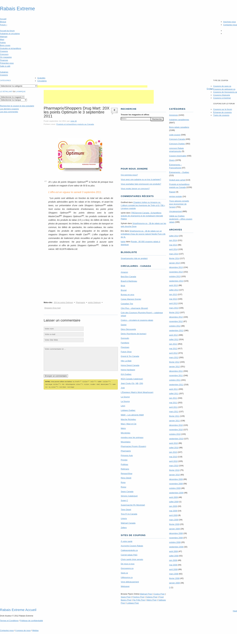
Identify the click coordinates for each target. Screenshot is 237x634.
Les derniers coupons (9, 109)
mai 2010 (173, 457)
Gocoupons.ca (127, 568)
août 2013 (173, 285)
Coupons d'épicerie (221, 95)
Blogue (3, 22)
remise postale (175, 196)
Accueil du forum (7, 31)
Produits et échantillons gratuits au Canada (75, 124)
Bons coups (5, 45)
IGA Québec (126, 374)
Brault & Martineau (129, 281)
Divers (172, 160)
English (210, 89)
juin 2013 (173, 294)
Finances (4, 60)
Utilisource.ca (127, 577)
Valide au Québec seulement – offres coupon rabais (180, 219)
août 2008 (173, 551)
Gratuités (41, 78)
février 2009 (174, 524)
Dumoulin (125, 338)
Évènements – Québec (179, 172)
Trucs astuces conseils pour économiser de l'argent (179, 204)
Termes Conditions (9, 620)
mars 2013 (173, 308)
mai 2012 (173, 348)
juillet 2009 (174, 502)
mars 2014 (173, 254)
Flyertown (125, 347)
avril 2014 (173, 249)
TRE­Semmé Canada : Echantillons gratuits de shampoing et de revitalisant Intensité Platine (142, 216)
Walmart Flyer (146, 594)
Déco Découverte (128, 329)
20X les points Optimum (63, 302)
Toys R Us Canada (129, 514)
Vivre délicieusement (130, 582)
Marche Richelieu (128, 419)
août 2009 (173, 497)
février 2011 (174, 416)
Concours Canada (177, 139)
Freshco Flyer (138, 597)
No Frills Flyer (139, 600)
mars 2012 (173, 357)
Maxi (2, 39)
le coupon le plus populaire (17, 106)
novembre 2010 (176, 429)
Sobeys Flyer (151, 597)
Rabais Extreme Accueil (18, 610)
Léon (123, 406)
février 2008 (174, 578)
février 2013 (174, 312)
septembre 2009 (176, 493)
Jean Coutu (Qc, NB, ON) (132, 383)
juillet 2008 (174, 556)
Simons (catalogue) (129, 496)
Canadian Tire (127, 304)
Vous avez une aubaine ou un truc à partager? (141, 179)
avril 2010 (173, 461)
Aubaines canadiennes (179, 119)
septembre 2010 (176, 439)
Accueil (3, 19)
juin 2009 (173, 506)
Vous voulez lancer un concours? (135, 188)
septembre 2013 (176, 281)
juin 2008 (173, 560)
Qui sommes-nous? (129, 175)
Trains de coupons (221, 115)
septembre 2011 (176, 384)
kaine (123, 241)
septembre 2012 (176, 330)
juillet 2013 (174, 290)
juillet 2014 (174, 236)
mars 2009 (173, 520)
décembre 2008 (176, 533)
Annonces (173, 115)
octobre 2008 (175, 542)
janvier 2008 (174, 583)
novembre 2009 (176, 484)
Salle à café (5, 66)
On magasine (6, 57)
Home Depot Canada (130, 365)
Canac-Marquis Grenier (131, 299)
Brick (123, 286)
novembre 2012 (176, 321)
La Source (125, 397)
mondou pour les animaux (132, 437)
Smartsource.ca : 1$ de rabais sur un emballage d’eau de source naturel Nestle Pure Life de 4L (143, 234)
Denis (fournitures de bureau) (133, 334)
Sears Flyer (126, 597)
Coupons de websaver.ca (224, 89)
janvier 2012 (174, 366)
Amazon (124, 272)
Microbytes (125, 433)
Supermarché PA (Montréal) (133, 505)
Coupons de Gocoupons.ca (225, 92)
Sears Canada (127, 491)
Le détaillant (6, 91)
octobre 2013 (175, 276)
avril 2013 (173, 303)
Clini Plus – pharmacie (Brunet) (134, 308)
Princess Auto (127, 455)
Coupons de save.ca (222, 86)
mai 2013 (173, 299)
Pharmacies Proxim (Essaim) (133, 446)
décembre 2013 (176, 267)
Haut (235, 611)
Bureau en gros (127, 294)
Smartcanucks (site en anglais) (134, 258)
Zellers (124, 527)
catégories (5, 80)
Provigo (124, 460)
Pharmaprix (80, 302)
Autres (3, 42)
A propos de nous (23, 630)
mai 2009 (173, 511)
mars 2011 (173, 411)
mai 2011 (173, 402)
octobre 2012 (175, 326)
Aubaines (4, 72)
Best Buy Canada (128, 276)
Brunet (124, 290)
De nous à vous (127, 564)
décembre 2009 (176, 479)
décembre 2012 (176, 317)
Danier (124, 325)
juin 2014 (173, 240)
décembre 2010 (176, 425)
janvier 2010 (174, 475)
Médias (35, 630)
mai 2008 (173, 565)
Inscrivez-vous (229, 22)
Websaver (125, 586)
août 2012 (173, 335)
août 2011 (173, 389)
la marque (21, 91)
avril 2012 (173, 353)
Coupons (4, 51)
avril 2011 (173, 407)
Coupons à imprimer (222, 98)
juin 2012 (173, 344)
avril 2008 (173, 569)
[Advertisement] (92, 86)
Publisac (124, 464)
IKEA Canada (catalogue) (132, 379)
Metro (123, 428)
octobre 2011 (175, 380)
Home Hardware (128, 370)
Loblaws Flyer (133, 603)
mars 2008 (173, 574)
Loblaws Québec (128, 410)
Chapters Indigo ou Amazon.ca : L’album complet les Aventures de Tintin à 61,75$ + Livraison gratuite (143, 205)
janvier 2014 (174, 263)
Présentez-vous (7, 63)
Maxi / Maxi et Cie (128, 424)
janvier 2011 (174, 420)
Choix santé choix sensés (132, 559)
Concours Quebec (177, 144)
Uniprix (124, 518)
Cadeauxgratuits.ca (129, 550)
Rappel (172, 192)
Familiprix (125, 343)
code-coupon (174, 135)
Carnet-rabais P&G (129, 555)
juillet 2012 (174, 339)
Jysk (123, 388)
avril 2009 (173, 515)
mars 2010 (173, 465)
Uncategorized (175, 211)
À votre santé (126, 541)
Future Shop (126, 352)
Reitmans (125, 469)
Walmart (3, 36)
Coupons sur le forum (222, 109)
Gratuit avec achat (177, 180)
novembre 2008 (176, 538)
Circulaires (42, 81)
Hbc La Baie (126, 361)
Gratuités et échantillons (10, 48)
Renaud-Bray (126, 473)
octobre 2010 (175, 434)
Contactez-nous (230, 25)
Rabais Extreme (17, 8)
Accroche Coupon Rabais (132, 546)
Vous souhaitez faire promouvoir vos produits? (141, 184)
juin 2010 (173, 452)
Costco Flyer (159, 594)
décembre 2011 (176, 371)
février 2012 (174, 362)
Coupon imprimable (177, 156)
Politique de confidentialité (31, 620)
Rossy (123, 487)
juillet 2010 (174, 447)
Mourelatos (125, 442)
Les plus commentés (9, 112)
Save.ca (124, 573)
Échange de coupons (222, 112)
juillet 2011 (174, 393)
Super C (124, 500)
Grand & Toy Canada (130, 356)
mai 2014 (173, 245)
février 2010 (174, 470)
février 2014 (174, 258)
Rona (123, 482)
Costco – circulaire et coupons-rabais (137, 320)
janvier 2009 (174, 529)
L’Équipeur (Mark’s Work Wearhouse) (137, 392)
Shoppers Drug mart (52, 308)
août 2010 (173, 443)
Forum (3, 25)
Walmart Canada (128, 523)
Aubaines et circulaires (10, 33)
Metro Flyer (152, 600)
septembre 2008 (176, 547)
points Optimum (94, 302)
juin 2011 (173, 398)
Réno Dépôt (126, 478)
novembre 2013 (176, 272)
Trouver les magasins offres (135, 114)
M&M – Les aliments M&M (132, 415)
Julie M (73, 121)
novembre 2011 (176, 375)
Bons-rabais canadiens (179, 127)
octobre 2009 (175, 488)
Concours (4, 54)
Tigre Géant (126, 509)
